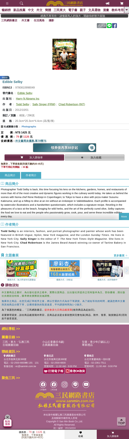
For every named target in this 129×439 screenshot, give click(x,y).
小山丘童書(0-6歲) (53, 341)
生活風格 (39, 20)
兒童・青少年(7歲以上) (96, 341)
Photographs (29, 126)
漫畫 (106, 10)
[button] (126, 270)
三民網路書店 (9, 20)
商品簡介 (10, 175)
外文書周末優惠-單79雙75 (30, 140)
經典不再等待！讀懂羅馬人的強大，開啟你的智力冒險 (77, 15)
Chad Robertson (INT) (72, 104)
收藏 (80, 434)
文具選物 (94, 10)
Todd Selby (22, 104)
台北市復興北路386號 (15, 359)
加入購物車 (113, 434)
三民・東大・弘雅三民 (16, 341)
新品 (19, 10)
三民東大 (60, 10)
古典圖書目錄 (50, 344)
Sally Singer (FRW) (43, 104)
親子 (83, 10)
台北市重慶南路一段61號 (97, 359)
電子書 (72, 10)
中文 (31, 10)
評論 (102, 25)
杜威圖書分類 (11, 126)
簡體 (48, 10)
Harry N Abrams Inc (27, 98)
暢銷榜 (6, 10)
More (124, 216)
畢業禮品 (87, 344)
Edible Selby (24, 93)
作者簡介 (31, 175)
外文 (39, 10)
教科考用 (118, 10)
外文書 (26, 20)
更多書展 (121, 255)
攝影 (51, 20)
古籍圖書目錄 (11, 344)
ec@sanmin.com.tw (25, 366)
